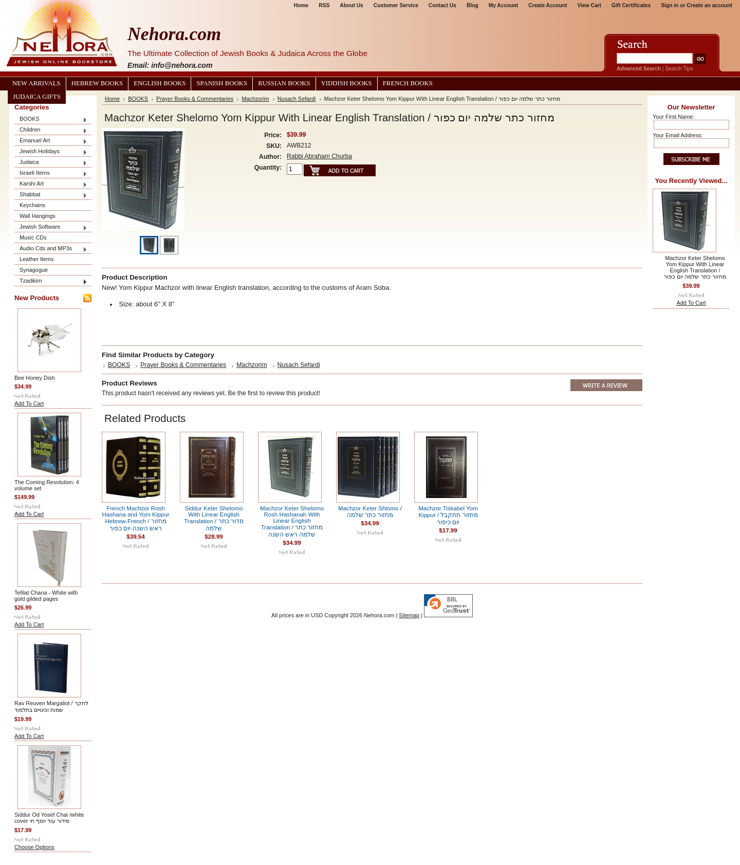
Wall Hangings (37, 216)
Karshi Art (50, 184)
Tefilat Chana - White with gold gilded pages (46, 596)
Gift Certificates (631, 5)
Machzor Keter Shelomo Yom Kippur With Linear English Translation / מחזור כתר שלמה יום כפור (695, 267)
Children (50, 130)
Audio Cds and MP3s (50, 249)
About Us (351, 5)
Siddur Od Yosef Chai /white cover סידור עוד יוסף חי (49, 818)
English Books (160, 83)
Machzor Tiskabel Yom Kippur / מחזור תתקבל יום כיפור (448, 515)
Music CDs (33, 237)
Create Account (547, 5)
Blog (472, 5)
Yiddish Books (346, 83)
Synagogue (34, 270)
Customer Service (396, 5)
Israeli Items (50, 173)
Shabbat (50, 195)
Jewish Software (50, 227)
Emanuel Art (50, 141)
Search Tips (679, 68)
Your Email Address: (678, 135)
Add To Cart (29, 403)
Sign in (669, 5)
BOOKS (50, 119)
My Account (504, 5)
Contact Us (442, 5)
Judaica (50, 163)
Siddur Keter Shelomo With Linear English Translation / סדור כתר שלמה (214, 518)
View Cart (589, 5)
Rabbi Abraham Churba (319, 156)
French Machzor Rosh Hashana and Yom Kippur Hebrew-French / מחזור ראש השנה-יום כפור (136, 518)
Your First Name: (673, 117)
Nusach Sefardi (297, 99)
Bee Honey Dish (34, 378)
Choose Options (34, 847)
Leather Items (37, 259)
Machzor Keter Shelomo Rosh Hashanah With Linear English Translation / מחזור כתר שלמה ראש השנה (292, 521)
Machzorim (255, 99)
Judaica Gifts (37, 96)
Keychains (32, 205)
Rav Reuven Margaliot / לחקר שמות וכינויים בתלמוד (51, 706)
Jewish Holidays (50, 152)
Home (301, 5)
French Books (408, 83)
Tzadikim (50, 281)
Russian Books (284, 83)
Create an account (709, 5)
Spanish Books (221, 83)
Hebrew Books (97, 83)
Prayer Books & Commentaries (194, 99)
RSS (324, 5)
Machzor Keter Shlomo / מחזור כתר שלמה (370, 511)
